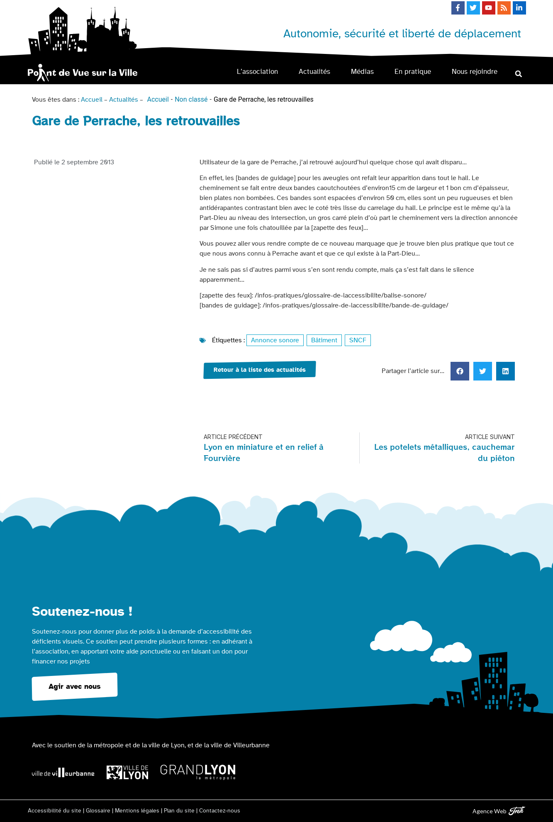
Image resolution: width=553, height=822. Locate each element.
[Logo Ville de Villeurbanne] (63, 772)
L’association (257, 71)
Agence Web (490, 811)
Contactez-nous (219, 811)
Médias (362, 71)
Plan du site (179, 811)
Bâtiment (324, 340)
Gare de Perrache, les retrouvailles (264, 99)
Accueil (91, 99)
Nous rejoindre (474, 71)
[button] (519, 73)
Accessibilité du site (54, 811)
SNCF (357, 340)
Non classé (191, 99)
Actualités (314, 71)
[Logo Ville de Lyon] (127, 772)
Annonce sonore (275, 340)
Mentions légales (137, 811)
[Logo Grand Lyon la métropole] (198, 772)
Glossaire (98, 811)
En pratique (413, 71)
